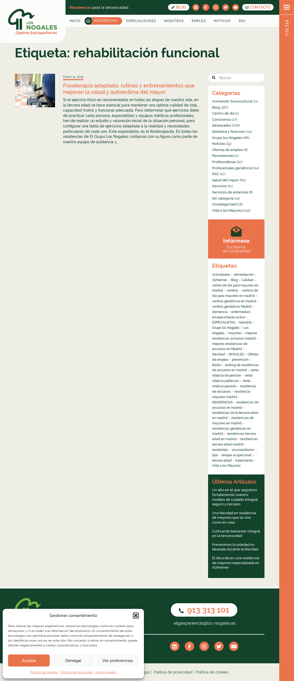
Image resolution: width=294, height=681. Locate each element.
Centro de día (223, 113)
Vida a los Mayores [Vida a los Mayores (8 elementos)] (226, 466)
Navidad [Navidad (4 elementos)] (218, 354)
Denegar (73, 660)
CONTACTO (257, 7)
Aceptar (29, 660)
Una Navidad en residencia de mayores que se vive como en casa (234, 517)
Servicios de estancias (230, 192)
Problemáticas (224, 162)
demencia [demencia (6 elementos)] (219, 312)
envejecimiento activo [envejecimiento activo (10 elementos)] (228, 317)
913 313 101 (204, 609)
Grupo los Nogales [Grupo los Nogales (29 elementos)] (225, 328)
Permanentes (223, 156)
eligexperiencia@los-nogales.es (204, 623)
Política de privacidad (77, 672)
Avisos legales (106, 672)
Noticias (222, 21)
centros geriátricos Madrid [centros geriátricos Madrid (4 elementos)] (232, 306)
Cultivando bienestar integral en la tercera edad (236, 533)
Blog (178, 7)
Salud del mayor (225, 180)
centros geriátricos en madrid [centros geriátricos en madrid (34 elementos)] (234, 301)
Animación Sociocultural (232, 101)
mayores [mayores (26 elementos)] (234, 333)
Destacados (221, 125)
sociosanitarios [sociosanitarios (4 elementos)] (243, 450)
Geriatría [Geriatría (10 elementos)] (245, 322)
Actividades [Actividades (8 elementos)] (221, 275)
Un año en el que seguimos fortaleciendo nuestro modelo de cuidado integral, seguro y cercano (235, 497)
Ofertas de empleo (227, 150)
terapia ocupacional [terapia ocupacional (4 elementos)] (236, 455)
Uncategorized (224, 204)
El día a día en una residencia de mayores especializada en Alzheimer (235, 562)
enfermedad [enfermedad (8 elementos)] (240, 312)
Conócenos (221, 119)
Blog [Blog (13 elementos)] (234, 280)
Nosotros (174, 21)
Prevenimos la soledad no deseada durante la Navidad (235, 547)
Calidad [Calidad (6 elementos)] (247, 280)
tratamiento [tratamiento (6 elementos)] (244, 460)
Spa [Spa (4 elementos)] (215, 455)
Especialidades (141, 21)
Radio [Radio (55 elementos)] (216, 365)
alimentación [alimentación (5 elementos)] (243, 275)
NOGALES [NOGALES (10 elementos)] (236, 354)
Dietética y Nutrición (229, 132)
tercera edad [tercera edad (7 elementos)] (222, 460)
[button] (136, 615)
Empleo (199, 21)
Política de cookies (44, 672)
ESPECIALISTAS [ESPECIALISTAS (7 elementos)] (223, 322)
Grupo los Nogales (227, 138)
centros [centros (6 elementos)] (232, 290)
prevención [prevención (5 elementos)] (240, 360)
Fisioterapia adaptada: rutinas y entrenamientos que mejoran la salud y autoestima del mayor (129, 88)
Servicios (219, 186)
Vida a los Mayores (227, 210)
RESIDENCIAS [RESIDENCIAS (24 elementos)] (222, 402)
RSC (242, 21)
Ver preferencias (117, 660)
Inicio (75, 21)
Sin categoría (223, 198)
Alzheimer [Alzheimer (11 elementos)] (219, 280)
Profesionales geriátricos (232, 168)
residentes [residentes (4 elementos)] (220, 450)
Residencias (105, 21)
